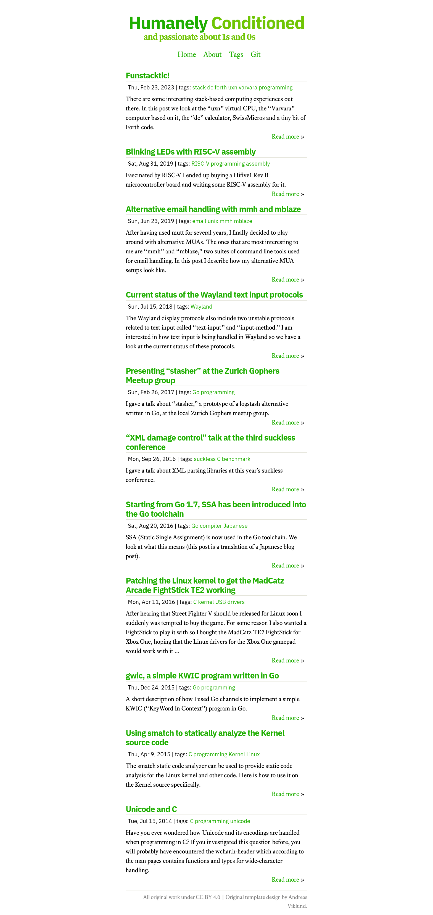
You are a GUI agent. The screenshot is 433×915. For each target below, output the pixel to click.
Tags (236, 54)
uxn (232, 87)
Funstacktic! (148, 75)
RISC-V (200, 163)
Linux (253, 754)
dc (210, 87)
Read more (285, 136)
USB (220, 602)
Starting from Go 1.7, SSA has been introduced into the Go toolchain (216, 509)
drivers (236, 602)
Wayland (201, 306)
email (199, 221)
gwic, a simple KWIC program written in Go (202, 675)
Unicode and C (151, 809)
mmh (226, 221)
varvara (248, 87)
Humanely (216, 22)
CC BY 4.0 (208, 897)
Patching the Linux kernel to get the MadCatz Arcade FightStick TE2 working (205, 585)
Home (187, 54)
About (212, 54)
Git (256, 54)
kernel (206, 602)
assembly (258, 163)
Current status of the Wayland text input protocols (214, 294)
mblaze (243, 221)
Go (196, 392)
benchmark (236, 459)
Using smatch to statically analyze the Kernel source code (205, 737)
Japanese (235, 525)
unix (213, 221)
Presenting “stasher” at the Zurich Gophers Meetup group (202, 375)
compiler (211, 525)
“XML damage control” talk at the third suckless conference (210, 442)
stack (199, 87)
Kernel (237, 754)
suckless (205, 459)
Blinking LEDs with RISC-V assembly (190, 151)
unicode (240, 821)
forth (221, 87)
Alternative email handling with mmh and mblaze (213, 209)
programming (276, 87)
